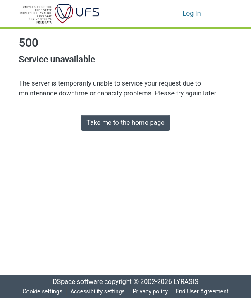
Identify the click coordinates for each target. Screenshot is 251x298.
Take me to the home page (125, 122)
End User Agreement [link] (203, 292)
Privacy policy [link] (150, 292)
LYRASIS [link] (188, 281)
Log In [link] (192, 13)
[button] (59, 13)
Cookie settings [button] (41, 292)
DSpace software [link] (75, 281)
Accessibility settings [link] (96, 292)
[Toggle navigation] (220, 13)
